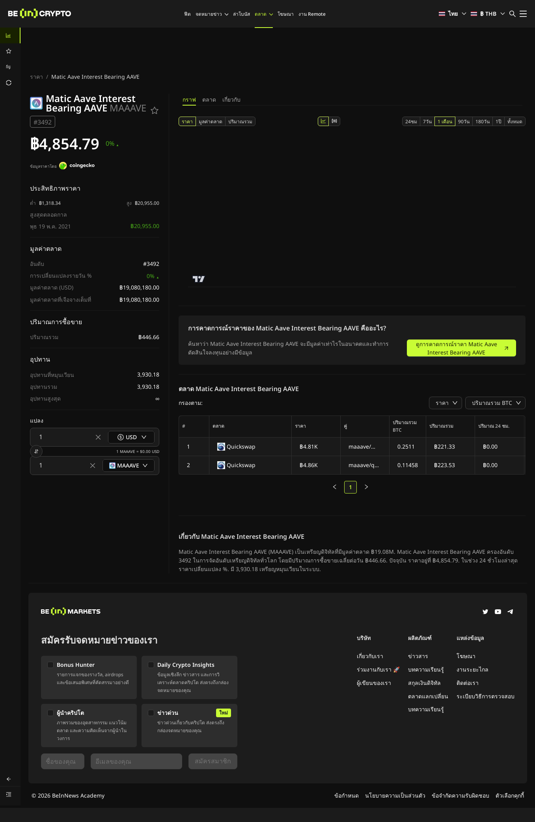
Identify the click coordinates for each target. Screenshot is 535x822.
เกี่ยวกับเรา (370, 656)
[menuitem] (10, 35)
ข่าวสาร (418, 656)
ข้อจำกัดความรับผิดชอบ (460, 795)
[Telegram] (510, 612)
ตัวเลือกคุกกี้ (510, 795)
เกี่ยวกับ (231, 99)
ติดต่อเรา (468, 683)
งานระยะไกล (472, 669)
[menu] (10, 59)
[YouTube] (498, 612)
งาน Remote (312, 14)
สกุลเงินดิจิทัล (424, 683)
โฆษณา (286, 14)
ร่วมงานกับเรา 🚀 (378, 669)
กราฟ (189, 99)
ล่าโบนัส (241, 14)
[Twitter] (485, 612)
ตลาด (264, 14)
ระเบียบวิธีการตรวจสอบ (485, 696)
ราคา (36, 76)
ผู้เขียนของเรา (374, 683)
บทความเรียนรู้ (426, 669)
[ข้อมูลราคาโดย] (77, 166)
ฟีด (187, 14)
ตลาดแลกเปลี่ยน (428, 696)
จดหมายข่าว (212, 14)
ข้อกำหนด (346, 795)
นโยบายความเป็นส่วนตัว (395, 795)
